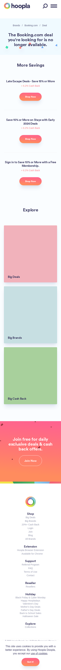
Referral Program (30, 564)
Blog (30, 535)
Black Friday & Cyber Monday (30, 597)
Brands (16, 25)
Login (30, 528)
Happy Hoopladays (30, 600)
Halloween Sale (30, 616)
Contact (30, 575)
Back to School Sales (30, 613)
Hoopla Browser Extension (30, 550)
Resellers (30, 586)
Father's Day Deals (30, 610)
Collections (30, 627)
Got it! (30, 661)
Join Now (30, 461)
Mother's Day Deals (31, 607)
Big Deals (30, 517)
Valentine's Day (30, 603)
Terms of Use (30, 571)
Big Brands (30, 521)
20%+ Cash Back (30, 524)
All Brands (30, 539)
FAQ (30, 568)
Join (30, 531)
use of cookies (39, 653)
